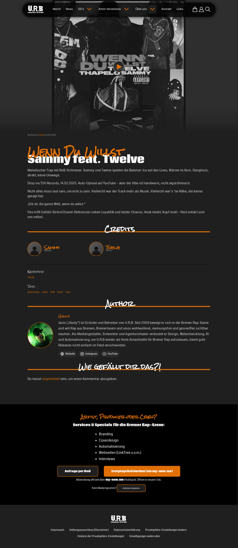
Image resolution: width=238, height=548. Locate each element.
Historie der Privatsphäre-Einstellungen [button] (101, 536)
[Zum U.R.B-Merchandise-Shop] (194, 9)
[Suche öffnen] (207, 9)
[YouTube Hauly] (110, 354)
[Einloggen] (201, 9)
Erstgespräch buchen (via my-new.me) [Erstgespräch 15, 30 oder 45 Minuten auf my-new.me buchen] (142, 471)
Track (60, 292)
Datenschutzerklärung (127, 530)
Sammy (51, 247)
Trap (67, 292)
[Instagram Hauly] (88, 354)
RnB (52, 292)
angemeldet (51, 379)
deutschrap (33, 292)
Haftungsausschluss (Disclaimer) (89, 530)
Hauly (41, 135)
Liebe (45, 292)
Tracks (30, 277)
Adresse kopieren (131, 488)
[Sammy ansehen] (34, 249)
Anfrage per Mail (78, 471)
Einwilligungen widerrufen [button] (144, 536)
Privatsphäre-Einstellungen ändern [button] (166, 530)
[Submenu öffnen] (89, 9)
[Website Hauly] (67, 354)
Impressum (57, 530)
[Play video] (119, 67)
